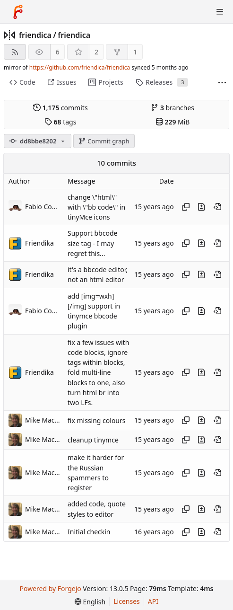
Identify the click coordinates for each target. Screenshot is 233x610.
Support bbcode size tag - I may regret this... (92, 243)
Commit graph (103, 141)
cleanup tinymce (93, 439)
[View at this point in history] (217, 207)
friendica (35, 35)
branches (172, 107)
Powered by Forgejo (50, 588)
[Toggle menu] (219, 11)
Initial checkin (89, 531)
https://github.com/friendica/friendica (79, 67)
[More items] (222, 82)
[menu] (90, 601)
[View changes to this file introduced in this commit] (201, 207)
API (153, 601)
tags (60, 121)
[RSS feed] (15, 52)
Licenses (126, 601)
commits (60, 107)
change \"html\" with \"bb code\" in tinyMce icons (96, 207)
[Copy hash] (186, 207)
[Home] (18, 11)
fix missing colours (97, 420)
